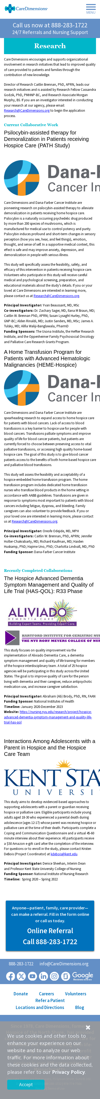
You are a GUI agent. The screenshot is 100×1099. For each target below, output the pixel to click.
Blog (79, 1007)
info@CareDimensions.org (64, 964)
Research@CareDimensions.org (27, 110)
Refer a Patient (50, 1000)
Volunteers (75, 994)
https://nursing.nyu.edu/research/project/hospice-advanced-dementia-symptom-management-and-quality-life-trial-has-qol (48, 717)
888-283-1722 (69, 25)
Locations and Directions (40, 1007)
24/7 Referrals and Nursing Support (50, 32)
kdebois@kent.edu (64, 854)
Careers (46, 994)
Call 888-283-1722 (50, 941)
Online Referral (50, 930)
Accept (26, 1084)
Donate (21, 994)
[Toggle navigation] (89, 10)
